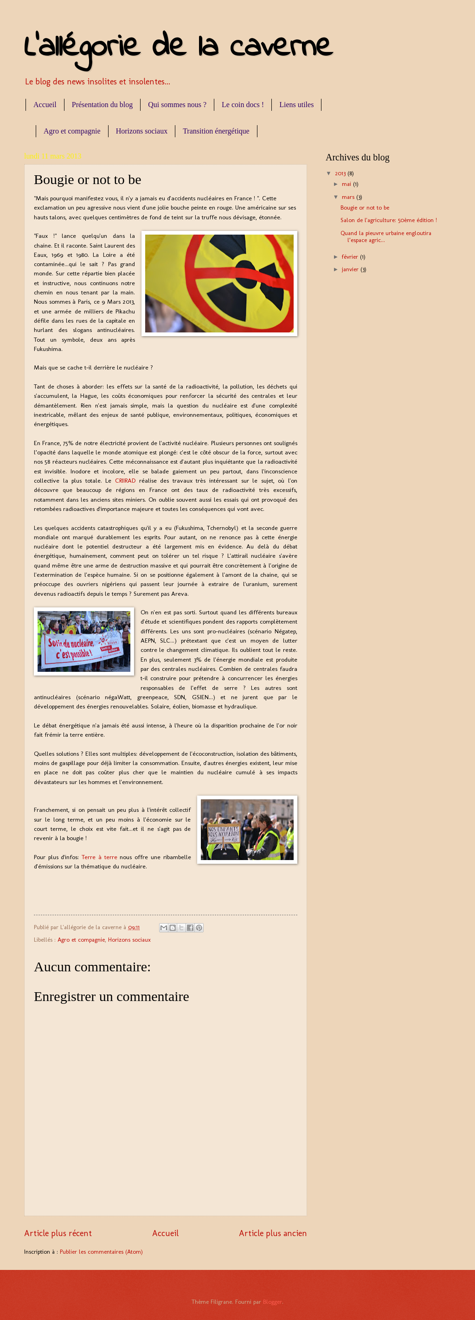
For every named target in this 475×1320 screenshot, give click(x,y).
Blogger (272, 1301)
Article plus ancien (273, 1233)
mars (349, 196)
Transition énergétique (216, 131)
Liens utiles (296, 104)
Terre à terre (101, 857)
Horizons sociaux (142, 131)
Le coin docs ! (243, 104)
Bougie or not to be (364, 207)
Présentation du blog (102, 104)
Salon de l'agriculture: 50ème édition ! (388, 220)
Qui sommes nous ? (177, 104)
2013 (341, 173)
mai (347, 183)
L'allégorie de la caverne (178, 47)
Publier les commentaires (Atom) (101, 1251)
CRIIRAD (127, 480)
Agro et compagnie (72, 131)
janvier (351, 269)
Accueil (45, 104)
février (351, 256)
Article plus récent (58, 1233)
